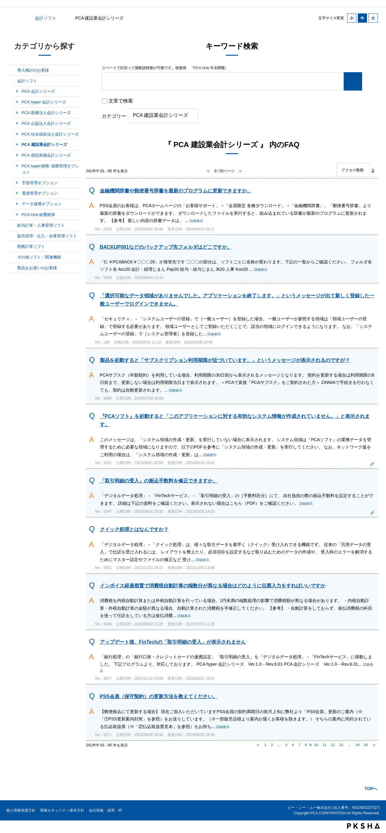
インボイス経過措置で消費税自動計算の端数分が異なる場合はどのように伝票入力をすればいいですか (212, 585)
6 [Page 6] (293, 745)
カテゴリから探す (12, 18)
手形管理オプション (40, 182)
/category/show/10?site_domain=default (13, 257)
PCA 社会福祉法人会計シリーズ (50, 134)
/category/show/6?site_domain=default (13, 81)
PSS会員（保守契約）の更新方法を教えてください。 (159, 696)
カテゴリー (114, 116)
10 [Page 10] (316, 745)
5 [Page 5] (286, 745)
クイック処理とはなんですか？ (134, 529)
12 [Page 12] (333, 745)
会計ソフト (45, 18)
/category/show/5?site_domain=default (13, 70)
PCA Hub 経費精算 (38, 214)
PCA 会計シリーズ (38, 91)
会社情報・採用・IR (105, 810)
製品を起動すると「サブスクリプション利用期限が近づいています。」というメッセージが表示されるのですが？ (225, 360)
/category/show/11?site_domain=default (13, 268)
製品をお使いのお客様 (37, 268)
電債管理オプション (40, 193)
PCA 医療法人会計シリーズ (46, 112)
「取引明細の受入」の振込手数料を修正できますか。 (159, 480)
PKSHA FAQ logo (363, 826)
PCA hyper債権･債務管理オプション (50, 169)
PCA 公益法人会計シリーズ (46, 123)
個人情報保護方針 (21, 810)
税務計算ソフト (31, 246)
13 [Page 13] (341, 745)
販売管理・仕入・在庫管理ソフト (47, 236)
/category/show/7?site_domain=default (13, 225)
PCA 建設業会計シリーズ (44, 144)
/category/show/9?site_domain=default (13, 247)
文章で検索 (120, 100)
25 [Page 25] (366, 745)
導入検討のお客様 (33, 70)
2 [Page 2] (272, 745)
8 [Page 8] (306, 745)
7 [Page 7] (299, 745)
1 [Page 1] (265, 745)
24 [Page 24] (357, 745)
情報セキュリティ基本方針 (62, 810)
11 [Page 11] (324, 745)
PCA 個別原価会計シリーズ (46, 155)
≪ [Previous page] (258, 745)
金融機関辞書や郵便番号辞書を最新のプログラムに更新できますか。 (176, 190)
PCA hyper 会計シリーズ (44, 102)
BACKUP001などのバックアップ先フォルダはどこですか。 (166, 247)
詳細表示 (196, 221)
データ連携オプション (42, 204)
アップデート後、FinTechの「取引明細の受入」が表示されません (173, 642)
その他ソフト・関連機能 (39, 257)
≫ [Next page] (374, 745)
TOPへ (371, 788)
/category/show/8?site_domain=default (13, 236)
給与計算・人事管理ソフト (41, 225)
